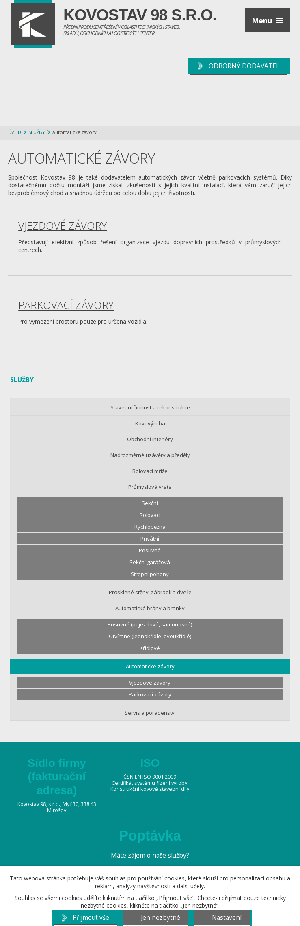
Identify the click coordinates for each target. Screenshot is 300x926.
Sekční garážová (149, 562)
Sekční (150, 503)
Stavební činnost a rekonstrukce (150, 407)
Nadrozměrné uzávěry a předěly (150, 455)
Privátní (149, 538)
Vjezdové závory (62, 225)
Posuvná (150, 550)
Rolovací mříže (150, 471)
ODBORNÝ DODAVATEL (244, 65)
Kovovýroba (150, 423)
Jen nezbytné (160, 917)
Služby (36, 132)
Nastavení (227, 917)
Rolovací (150, 515)
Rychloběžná (150, 526)
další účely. (191, 886)
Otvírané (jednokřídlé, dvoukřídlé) (150, 636)
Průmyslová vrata (150, 486)
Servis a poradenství (150, 712)
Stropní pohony (150, 574)
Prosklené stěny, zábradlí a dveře (150, 592)
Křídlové (150, 648)
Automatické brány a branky (150, 608)
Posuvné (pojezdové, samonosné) (150, 624)
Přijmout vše (91, 917)
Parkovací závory (66, 305)
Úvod (14, 132)
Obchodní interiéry (150, 439)
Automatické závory (150, 666)
